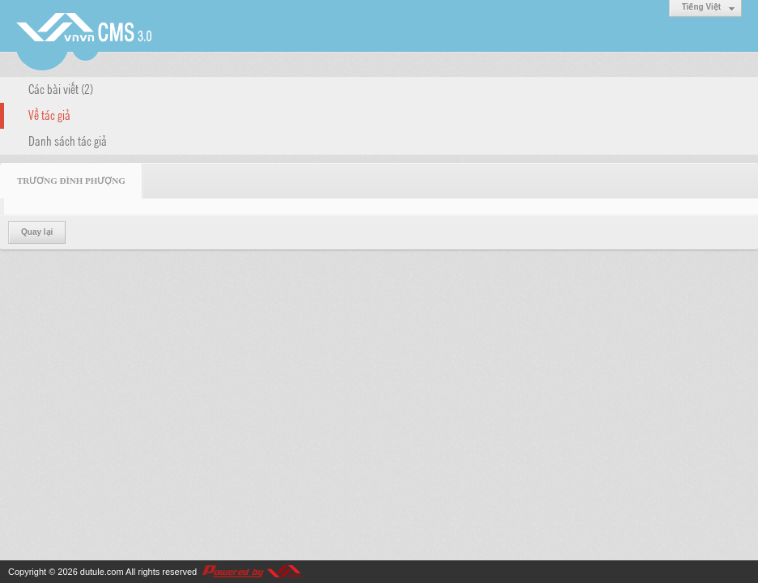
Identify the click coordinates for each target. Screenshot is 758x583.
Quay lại (37, 232)
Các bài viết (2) (60, 88)
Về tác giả (49, 114)
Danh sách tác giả (67, 140)
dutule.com (102, 572)
